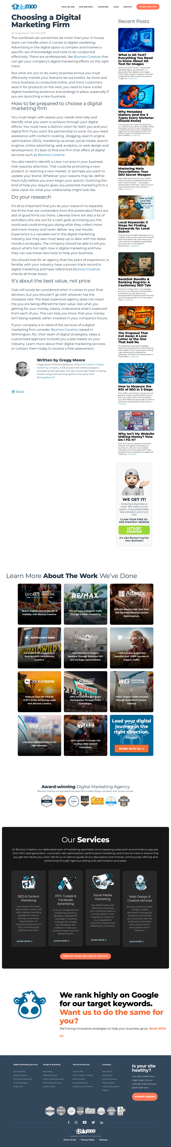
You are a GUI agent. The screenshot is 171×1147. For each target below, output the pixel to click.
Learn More (24, 718)
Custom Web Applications (53, 1079)
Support (105, 1090)
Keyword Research (80, 1083)
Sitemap (103, 1140)
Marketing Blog (108, 1083)
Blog (116, 7)
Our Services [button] (86, 7)
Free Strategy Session (111, 1086)
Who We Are (68, 7)
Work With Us (131, 748)
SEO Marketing (19, 1071)
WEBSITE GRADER (144, 1096)
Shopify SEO (18, 1086)
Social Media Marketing (22, 1079)
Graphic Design (49, 1086)
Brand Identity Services (52, 1083)
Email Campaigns (20, 1083)
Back (17, 392)
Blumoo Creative (87, 57)
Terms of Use (69, 1140)
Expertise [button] (103, 7)
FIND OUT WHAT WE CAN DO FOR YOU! (85, 956)
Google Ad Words (20, 1075)
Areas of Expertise (109, 1079)
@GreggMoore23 (46, 377)
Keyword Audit (79, 1079)
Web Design (48, 1071)
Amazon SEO (78, 1071)
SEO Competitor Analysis (83, 1075)
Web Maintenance (50, 1075)
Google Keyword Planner (83, 1086)
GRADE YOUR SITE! (148, 7)
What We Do (107, 1075)
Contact (127, 7)
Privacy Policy (87, 1140)
